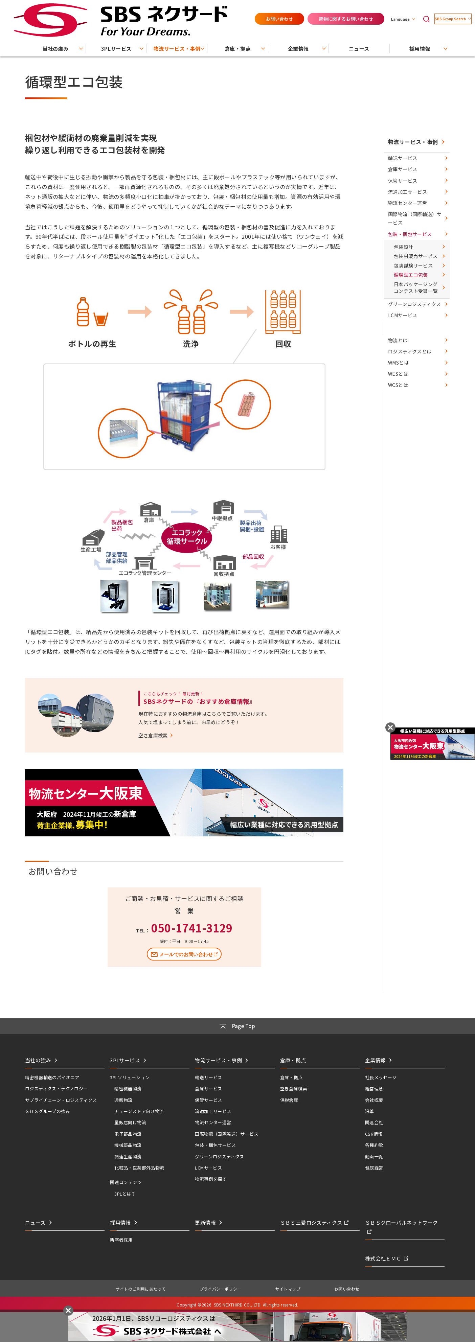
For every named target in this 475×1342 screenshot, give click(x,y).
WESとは (400, 475)
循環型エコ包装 (409, 348)
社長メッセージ (381, 1074)
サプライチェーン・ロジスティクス (61, 1097)
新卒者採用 (121, 1236)
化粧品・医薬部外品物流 (139, 1164)
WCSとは (400, 488)
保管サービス (404, 206)
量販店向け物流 (130, 1119)
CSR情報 (374, 1131)
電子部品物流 (127, 1131)
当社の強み (38, 1057)
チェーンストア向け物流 (139, 1108)
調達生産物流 (127, 1153)
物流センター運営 (409, 245)
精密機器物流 (127, 1085)
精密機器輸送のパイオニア (52, 1074)
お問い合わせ (261, 10)
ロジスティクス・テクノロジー (56, 1085)
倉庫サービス (404, 186)
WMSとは (400, 462)
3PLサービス (125, 1057)
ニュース (35, 1219)
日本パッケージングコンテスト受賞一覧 (414, 364)
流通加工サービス (409, 226)
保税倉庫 (289, 1097)
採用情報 (120, 1219)
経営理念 (374, 1085)
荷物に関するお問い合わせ (328, 10)
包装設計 (402, 312)
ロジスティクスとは (411, 449)
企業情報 (375, 1057)
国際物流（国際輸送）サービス (414, 269)
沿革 (369, 1108)
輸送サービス (404, 167)
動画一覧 (374, 1153)
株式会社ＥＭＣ (383, 1255)
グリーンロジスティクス (416, 386)
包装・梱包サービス (411, 293)
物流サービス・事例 (412, 142)
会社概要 (374, 1097)
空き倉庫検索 (293, 1085)
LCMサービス (404, 405)
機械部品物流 (127, 1142)
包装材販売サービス (414, 324)
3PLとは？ (125, 1190)
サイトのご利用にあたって (141, 1286)
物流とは (399, 435)
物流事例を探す (211, 1176)
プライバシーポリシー (221, 1286)
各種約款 (374, 1142)
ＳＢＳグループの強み (47, 1108)
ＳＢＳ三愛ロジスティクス (311, 1219)
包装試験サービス (411, 336)
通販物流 (123, 1097)
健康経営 (374, 1164)
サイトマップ (287, 1286)
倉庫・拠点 (291, 1074)
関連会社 (374, 1119)
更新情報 (205, 1219)
